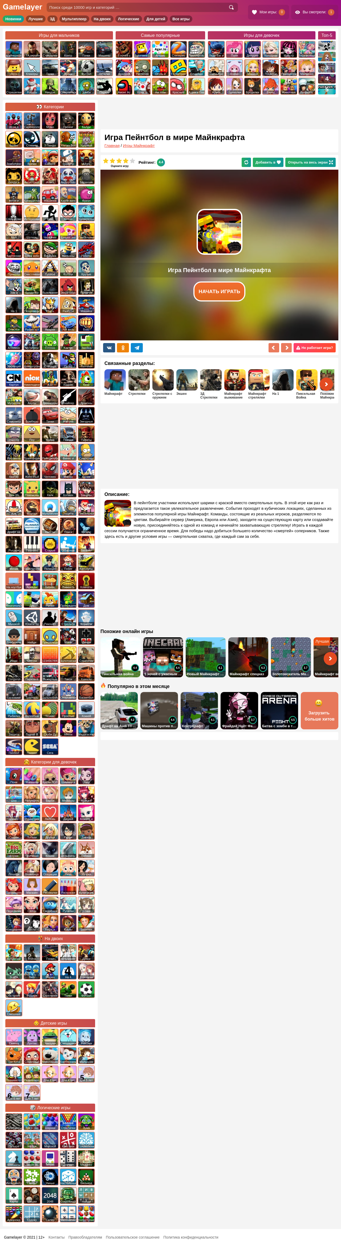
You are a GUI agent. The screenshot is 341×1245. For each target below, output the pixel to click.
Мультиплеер (74, 19)
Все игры (181, 19)
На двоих (102, 19)
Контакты (56, 1237)
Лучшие (36, 19)
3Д (52, 19)
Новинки (13, 19)
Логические (128, 19)
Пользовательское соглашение (133, 1237)
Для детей (156, 19)
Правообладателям (85, 1237)
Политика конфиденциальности (190, 1237)
